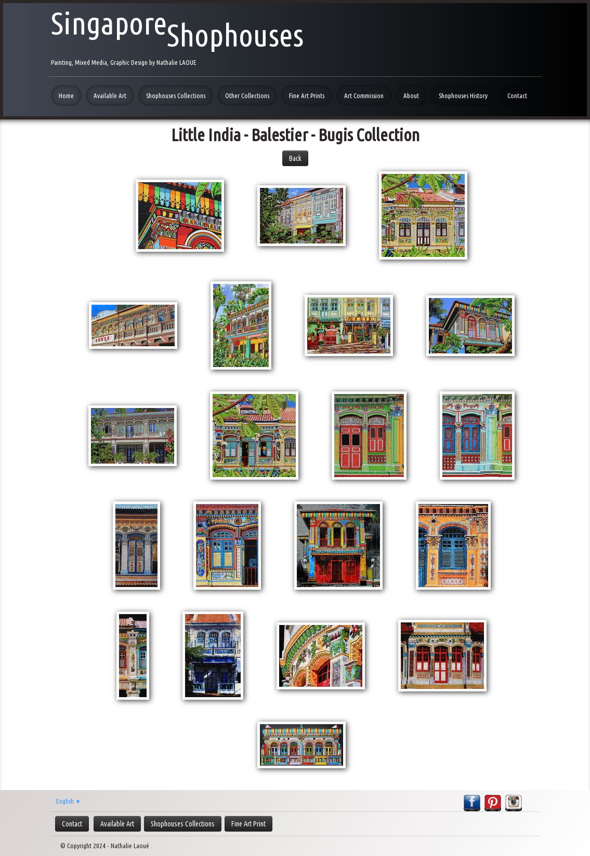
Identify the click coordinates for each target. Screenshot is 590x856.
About (411, 95)
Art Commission (364, 95)
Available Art (110, 95)
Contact (517, 95)
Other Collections (247, 95)
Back (295, 158)
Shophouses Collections (175, 95)
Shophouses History (463, 95)
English (68, 801)
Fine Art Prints (306, 95)
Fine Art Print (248, 824)
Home (66, 95)
